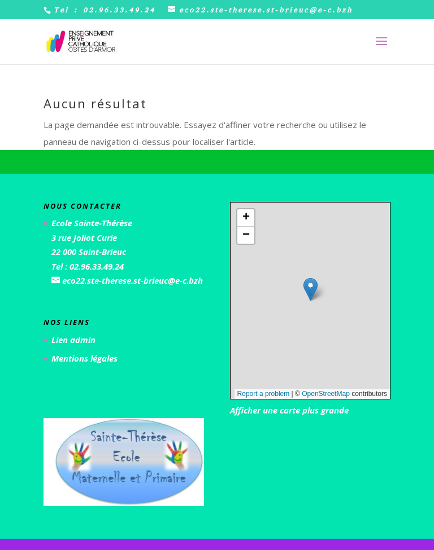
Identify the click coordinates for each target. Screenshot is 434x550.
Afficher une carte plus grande (289, 410)
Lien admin (73, 339)
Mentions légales (84, 358)
